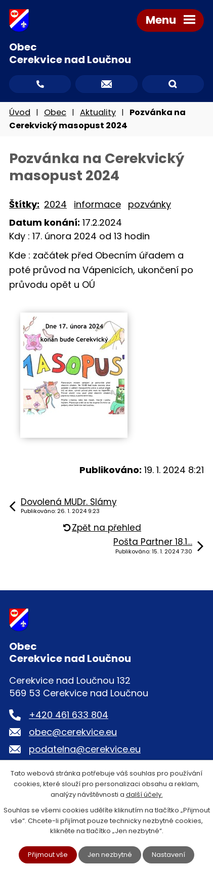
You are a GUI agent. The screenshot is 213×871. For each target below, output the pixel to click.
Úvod (19, 112)
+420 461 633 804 (68, 714)
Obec (55, 112)
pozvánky (149, 204)
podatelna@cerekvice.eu (85, 749)
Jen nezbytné (110, 854)
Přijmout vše (48, 854)
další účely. (144, 794)
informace (97, 204)
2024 (55, 204)
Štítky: (24, 204)
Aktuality (98, 112)
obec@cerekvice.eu (73, 732)
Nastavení (168, 854)
